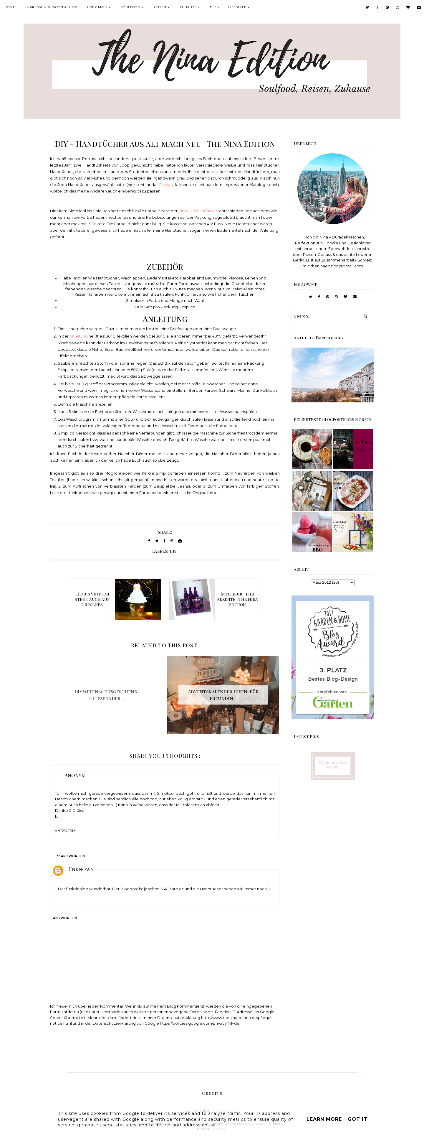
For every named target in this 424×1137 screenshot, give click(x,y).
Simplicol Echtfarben (198, 210)
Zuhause (188, 7)
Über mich (97, 7)
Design (166, 184)
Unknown (81, 869)
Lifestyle (237, 7)
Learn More (324, 1119)
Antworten (65, 830)
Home (9, 7)
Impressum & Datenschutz (51, 7)
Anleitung (78, 336)
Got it (357, 1119)
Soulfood (130, 7)
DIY (213, 7)
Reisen (159, 7)
